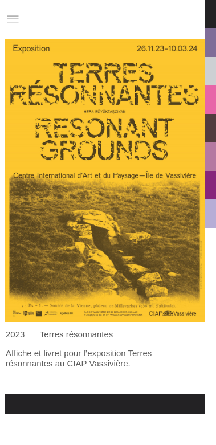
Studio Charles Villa (65, 19)
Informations (166, 19)
